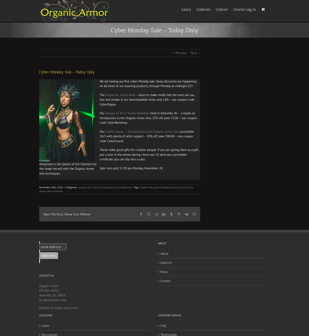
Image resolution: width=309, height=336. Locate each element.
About (164, 254)
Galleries (166, 263)
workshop (57, 191)
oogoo (42, 191)
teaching (110, 187)
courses (82, 187)
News (164, 272)
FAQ (163, 326)
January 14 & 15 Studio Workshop (127, 113)
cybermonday (161, 187)
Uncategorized (123, 187)
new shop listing (95, 187)
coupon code (146, 187)
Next (193, 53)
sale (49, 191)
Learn (45, 326)
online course (186, 187)
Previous (180, 53)
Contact (165, 281)
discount (173, 187)
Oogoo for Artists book (121, 95)
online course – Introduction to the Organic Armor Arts (142, 132)
